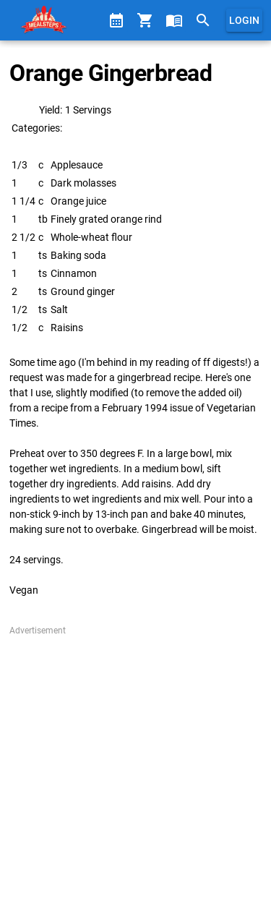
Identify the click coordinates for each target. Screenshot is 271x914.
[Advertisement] (135, 772)
